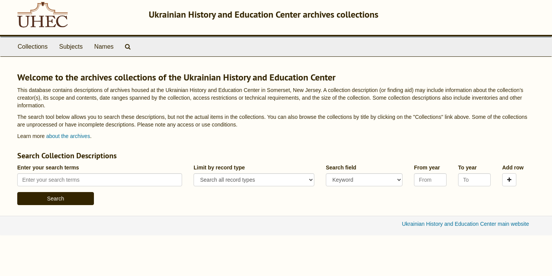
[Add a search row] (509, 179)
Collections (33, 46)
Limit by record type (219, 167)
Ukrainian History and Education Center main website (465, 224)
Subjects (70, 46)
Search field (341, 167)
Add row (513, 167)
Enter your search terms (48, 167)
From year (427, 167)
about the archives (68, 136)
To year (467, 167)
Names (104, 46)
